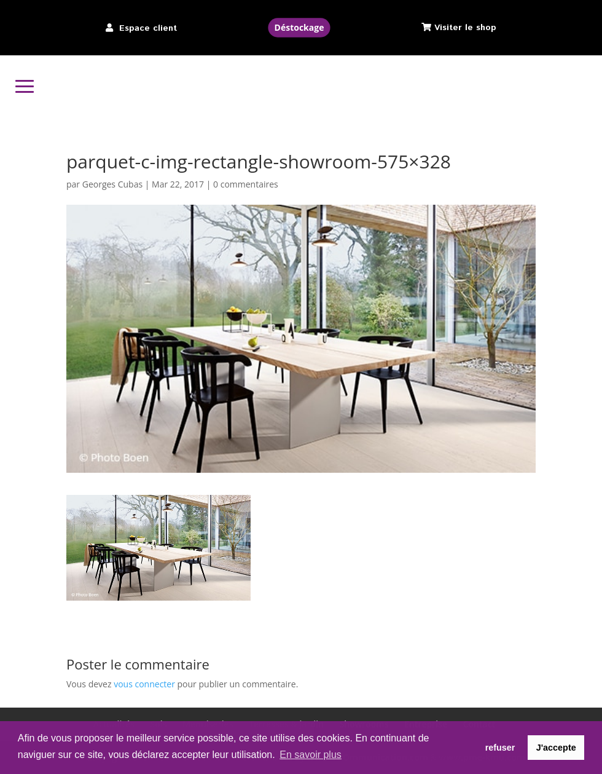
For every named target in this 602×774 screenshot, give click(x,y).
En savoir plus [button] (311, 754)
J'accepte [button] (556, 747)
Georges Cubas (112, 184)
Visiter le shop (465, 28)
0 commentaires (245, 184)
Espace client (148, 28)
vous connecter (144, 684)
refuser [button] (500, 747)
